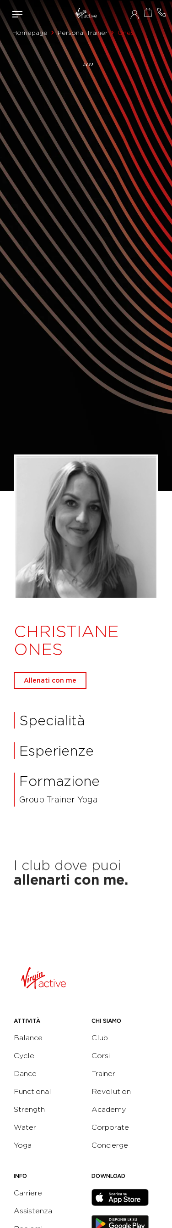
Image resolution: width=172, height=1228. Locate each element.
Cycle (24, 1055)
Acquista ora (148, 12)
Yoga (23, 1145)
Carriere (28, 1193)
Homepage (30, 32)
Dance (25, 1073)
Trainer (103, 1073)
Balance (28, 1037)
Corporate (110, 1127)
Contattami (162, 12)
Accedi (134, 14)
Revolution (111, 1091)
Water (25, 1127)
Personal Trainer (83, 32)
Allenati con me (50, 680)
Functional (32, 1091)
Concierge (109, 1145)
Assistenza (33, 1210)
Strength (29, 1109)
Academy (108, 1109)
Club (99, 1037)
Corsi (100, 1055)
